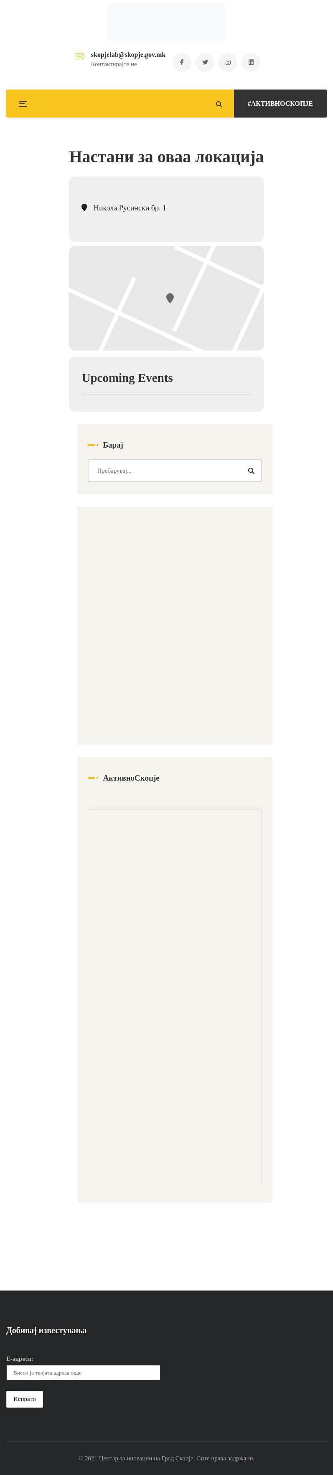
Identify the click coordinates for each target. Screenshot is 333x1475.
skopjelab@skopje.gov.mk (128, 54)
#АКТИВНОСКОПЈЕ (280, 103)
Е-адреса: (19, 1358)
